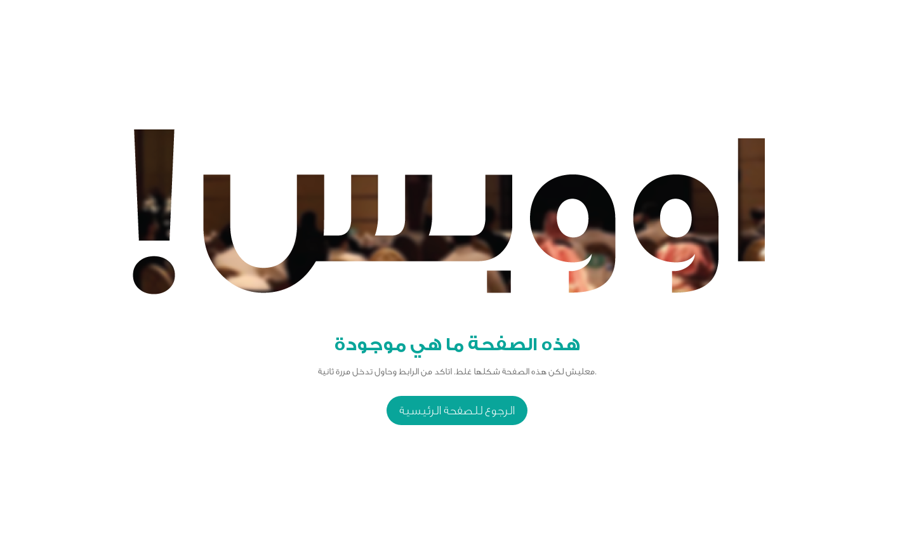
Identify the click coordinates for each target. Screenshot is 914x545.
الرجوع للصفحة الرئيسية (457, 410)
